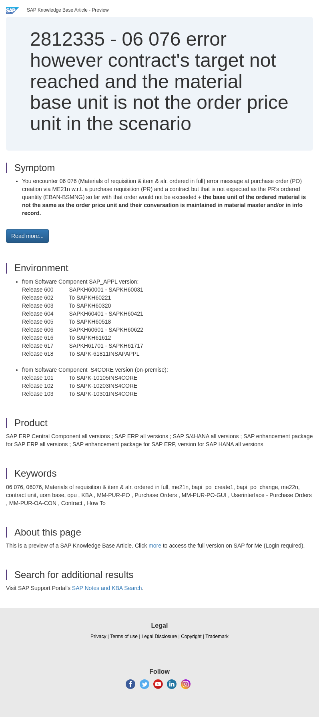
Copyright (191, 636)
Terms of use (124, 636)
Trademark (217, 636)
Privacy (98, 636)
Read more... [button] (27, 236)
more (154, 545)
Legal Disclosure (159, 636)
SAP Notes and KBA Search (107, 588)
